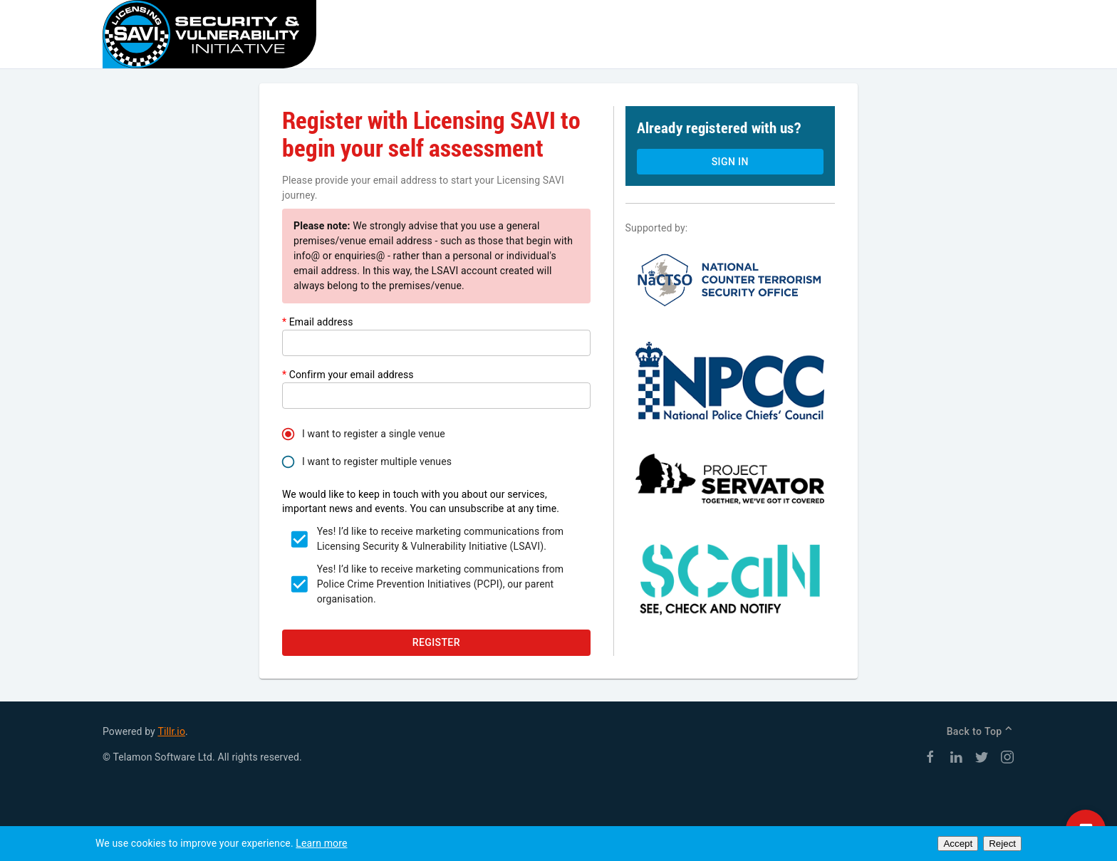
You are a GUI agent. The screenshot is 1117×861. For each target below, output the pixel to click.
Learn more (321, 843)
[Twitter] (982, 759)
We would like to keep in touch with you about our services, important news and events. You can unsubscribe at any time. (420, 501)
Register (436, 642)
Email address (317, 322)
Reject (1002, 843)
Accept (957, 843)
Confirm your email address (348, 374)
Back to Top (980, 731)
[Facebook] (930, 759)
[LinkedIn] (956, 759)
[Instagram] (1007, 759)
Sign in (730, 161)
